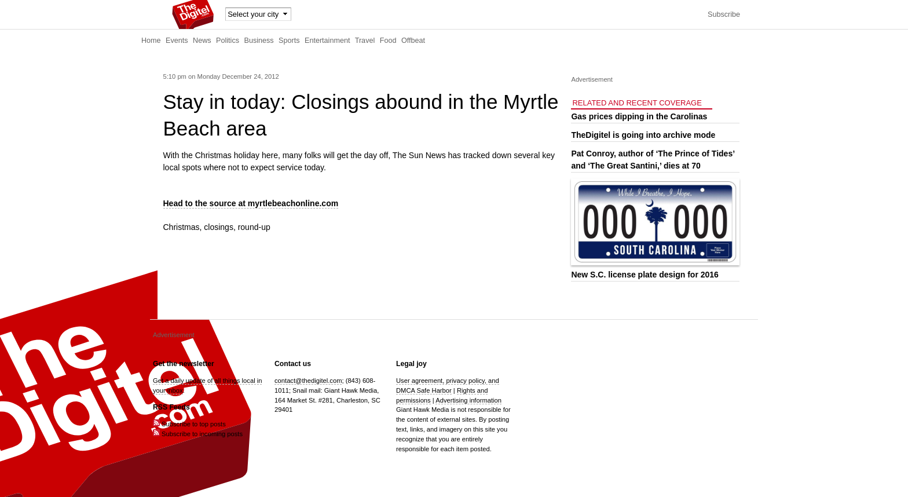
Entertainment (327, 40)
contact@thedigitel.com (308, 380)
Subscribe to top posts (189, 424)
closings (218, 227)
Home (151, 40)
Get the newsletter (183, 364)
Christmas (181, 227)
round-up (254, 227)
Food (388, 40)
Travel (365, 40)
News (202, 40)
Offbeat (413, 40)
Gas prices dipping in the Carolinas (639, 116)
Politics (227, 40)
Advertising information (468, 400)
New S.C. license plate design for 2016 (644, 274)
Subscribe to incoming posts (198, 433)
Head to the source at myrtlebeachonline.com (251, 203)
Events (177, 40)
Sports (289, 40)
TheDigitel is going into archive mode (643, 135)
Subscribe (724, 14)
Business (259, 40)
